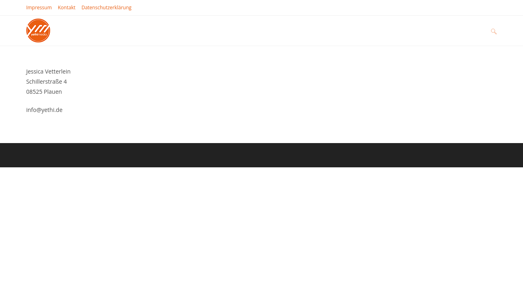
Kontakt (66, 7)
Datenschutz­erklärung (106, 7)
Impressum (39, 7)
